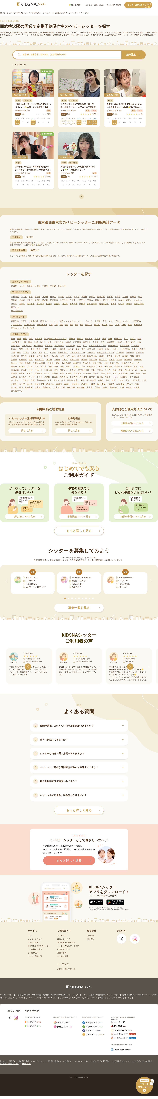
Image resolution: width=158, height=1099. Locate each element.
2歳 (61, 325)
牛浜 (36, 342)
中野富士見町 (83, 370)
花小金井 (23, 377)
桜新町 (125, 356)
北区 (140, 297)
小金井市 (138, 300)
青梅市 (98, 300)
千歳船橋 (128, 366)
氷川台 (39, 377)
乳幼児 (104, 325)
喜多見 (135, 349)
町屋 (113, 380)
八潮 (122, 387)
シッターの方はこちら (140, 5)
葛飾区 (45, 300)
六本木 (37, 387)
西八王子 (87, 373)
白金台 (89, 387)
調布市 (121, 300)
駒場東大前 (92, 356)
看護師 (98, 321)
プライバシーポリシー (82, 1061)
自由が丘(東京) (39, 363)
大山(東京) (59, 346)
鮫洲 (138, 356)
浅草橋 (72, 339)
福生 (49, 380)
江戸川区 (54, 300)
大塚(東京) (27, 346)
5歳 (76, 325)
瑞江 (127, 380)
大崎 (139, 342)
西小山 (47, 373)
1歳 (56, 325)
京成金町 (120, 352)
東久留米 (64, 377)
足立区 (37, 300)
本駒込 (101, 380)
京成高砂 (140, 352)
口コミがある (28, 328)
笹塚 (132, 356)
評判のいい (16, 328)
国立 (40, 352)
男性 (104, 321)
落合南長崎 (124, 346)
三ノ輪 (30, 384)
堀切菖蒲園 (91, 380)
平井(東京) (134, 377)
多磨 (100, 366)
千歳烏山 (118, 366)
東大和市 (73, 304)
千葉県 (45, 286)
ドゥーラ (89, 321)
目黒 (93, 384)
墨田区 (61, 297)
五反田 (110, 356)
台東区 (53, 297)
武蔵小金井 (39, 384)
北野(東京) (125, 349)
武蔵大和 (85, 384)
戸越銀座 (38, 370)
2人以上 (117, 321)
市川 (126, 339)
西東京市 (15, 307)
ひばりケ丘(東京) (120, 377)
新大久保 (103, 360)
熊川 (46, 352)
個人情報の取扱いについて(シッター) (31, 1061)
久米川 (53, 352)
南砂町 (14, 384)
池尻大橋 (89, 339)
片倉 (27, 349)
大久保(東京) (129, 342)
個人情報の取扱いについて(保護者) (59, 1061)
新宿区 (37, 297)
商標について (26, 1064)
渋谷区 (110, 297)
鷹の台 (22, 366)
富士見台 (15, 380)
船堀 (63, 380)
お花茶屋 (135, 346)
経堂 (19, 352)
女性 (110, 321)
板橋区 (22, 300)
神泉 (21, 363)
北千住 (115, 349)
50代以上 (138, 325)
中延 (93, 370)
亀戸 (83, 349)
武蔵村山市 (104, 304)
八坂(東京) (120, 384)
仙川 (112, 363)
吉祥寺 (142, 349)
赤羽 (25, 339)
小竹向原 (54, 356)
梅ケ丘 (43, 342)
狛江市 (65, 304)
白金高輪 (81, 387)
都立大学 (64, 370)
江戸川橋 (77, 342)
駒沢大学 (81, 356)
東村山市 (31, 304)
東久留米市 (92, 304)
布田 (32, 380)
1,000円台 (136, 321)
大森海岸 (48, 346)
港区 (30, 297)
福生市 (57, 304)
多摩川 (69, 366)
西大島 (143, 370)
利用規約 (12, 1061)
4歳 (71, 325)
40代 (130, 325)
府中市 (106, 300)
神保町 (50, 363)
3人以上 (126, 321)
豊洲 (56, 370)
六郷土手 (29, 387)
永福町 (68, 342)
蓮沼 (138, 373)
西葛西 (22, 373)
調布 (136, 366)
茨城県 (14, 286)
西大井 (135, 370)
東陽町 (24, 370)
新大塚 (111, 360)
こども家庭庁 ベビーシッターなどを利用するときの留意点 (132, 1061)
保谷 (82, 380)
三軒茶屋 (23, 360)
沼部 (103, 373)
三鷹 (144, 380)
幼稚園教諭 (33, 321)
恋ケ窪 (24, 356)
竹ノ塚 (30, 366)
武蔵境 (59, 384)
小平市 (14, 304)
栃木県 (22, 286)
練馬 (115, 373)
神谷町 (71, 349)
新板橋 (84, 360)
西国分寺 (38, 373)
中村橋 (100, 370)
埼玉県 (37, 286)
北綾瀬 (100, 349)
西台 (62, 373)
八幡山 (14, 377)
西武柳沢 (87, 363)
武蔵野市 (81, 300)
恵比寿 (95, 342)
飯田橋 (80, 339)
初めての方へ (75, 5)
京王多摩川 (63, 352)
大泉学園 (110, 342)
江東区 (69, 297)
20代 (117, 325)
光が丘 (31, 377)
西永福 (127, 370)
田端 (62, 366)
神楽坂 (14, 349)
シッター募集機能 (95, 560)
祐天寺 (130, 384)
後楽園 (31, 356)
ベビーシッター (76, 33)
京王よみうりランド (105, 352)
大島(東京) (15, 346)
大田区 (92, 297)
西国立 (30, 373)
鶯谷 (30, 342)
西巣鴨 (55, 373)
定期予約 (15, 321)
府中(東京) (41, 380)
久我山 (26, 352)
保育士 (24, 321)
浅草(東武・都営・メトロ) (55, 339)
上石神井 (62, 349)
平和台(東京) (72, 380)
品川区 (76, 297)
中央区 (24, 297)
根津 (109, 373)
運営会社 (3, 1061)
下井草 (49, 360)
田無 (56, 366)
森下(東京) (101, 384)
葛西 (21, 349)
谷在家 (136, 387)
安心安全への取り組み (94, 5)
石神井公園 (74, 360)
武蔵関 (67, 384)
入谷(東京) (15, 342)
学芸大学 (91, 349)
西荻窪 (14, 373)
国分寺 (39, 356)
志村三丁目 (39, 360)
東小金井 (83, 377)
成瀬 (120, 370)
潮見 (30, 360)
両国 (21, 387)
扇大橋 (129, 387)
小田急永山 (113, 346)
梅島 (50, 342)
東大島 (55, 377)
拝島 (132, 373)
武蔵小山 (50, 384)
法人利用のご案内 (114, 5)
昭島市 (114, 300)
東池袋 (47, 377)
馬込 (108, 380)
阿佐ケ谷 (38, 339)
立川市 (72, 300)
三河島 (120, 380)
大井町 (119, 342)
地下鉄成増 (58, 342)
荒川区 (14, 300)
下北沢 (65, 360)
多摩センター (79, 366)
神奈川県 (62, 286)
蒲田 (38, 349)
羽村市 (129, 304)
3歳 (66, 325)
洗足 (118, 363)
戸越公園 (48, 370)
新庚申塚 (114, 387)
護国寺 (102, 356)
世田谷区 (101, 297)
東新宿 (105, 387)
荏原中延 (87, 342)
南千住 (22, 384)
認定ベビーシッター (49, 321)
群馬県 (30, 286)
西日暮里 (77, 373)
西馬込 (96, 373)
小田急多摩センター (97, 346)
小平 (62, 356)
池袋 (104, 339)
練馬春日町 (123, 373)
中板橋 (72, 370)
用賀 (137, 384)
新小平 (14, 363)
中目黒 (108, 370)
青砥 (19, 339)
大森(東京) (38, 346)
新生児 (97, 325)
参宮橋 (14, 360)
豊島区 (133, 297)
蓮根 (144, 373)
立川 (36, 366)
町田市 (129, 300)
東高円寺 (73, 377)
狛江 (68, 356)
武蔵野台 (75, 384)
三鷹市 (90, 300)
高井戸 (14, 366)
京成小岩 (130, 352)
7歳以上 (88, 325)
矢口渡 (111, 384)
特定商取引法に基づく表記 (9, 1064)
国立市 (49, 304)
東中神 (92, 377)
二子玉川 (25, 380)
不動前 (56, 380)
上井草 (45, 349)
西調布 (69, 373)
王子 (102, 342)
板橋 (110, 339)
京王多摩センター (77, 352)
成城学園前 (66, 363)
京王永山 (91, 352)
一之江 (133, 339)
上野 (24, 342)
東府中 (108, 377)
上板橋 (53, 349)
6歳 (81, 325)
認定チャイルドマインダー (71, 321)
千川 (106, 363)
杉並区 (125, 297)
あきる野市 (139, 304)
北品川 (108, 349)
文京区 (45, 297)
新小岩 (119, 360)
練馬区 (30, 300)
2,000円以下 (29, 325)
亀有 (77, 349)
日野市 (22, 304)
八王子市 (64, 300)
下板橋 (57, 360)
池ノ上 (97, 339)
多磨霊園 (108, 366)
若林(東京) (47, 387)
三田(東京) (135, 380)
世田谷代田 (97, 363)
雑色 (137, 363)
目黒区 (84, 297)
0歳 (50, 325)
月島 (141, 366)
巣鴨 (57, 363)
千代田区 (15, 297)
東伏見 (100, 377)
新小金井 (138, 360)
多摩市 (113, 304)
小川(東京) (70, 346)
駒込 (74, 356)
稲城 (139, 339)
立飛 (50, 366)
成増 (114, 370)
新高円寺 (128, 360)
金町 (32, 349)
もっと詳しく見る (83, 810)
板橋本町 (118, 339)
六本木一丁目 (59, 387)
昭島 (31, 339)
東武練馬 (15, 370)
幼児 (111, 325)
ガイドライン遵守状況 (101, 1061)
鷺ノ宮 (117, 356)
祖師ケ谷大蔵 (127, 363)
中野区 (117, 297)
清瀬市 (82, 304)
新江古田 (93, 360)
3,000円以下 (42, 325)
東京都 (53, 286)
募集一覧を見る (84, 608)
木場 (13, 352)
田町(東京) (92, 366)
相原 (13, 339)
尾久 (85, 346)
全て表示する (17, 311)
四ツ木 (14, 387)
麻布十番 (71, 387)
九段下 (33, 352)
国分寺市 (40, 304)
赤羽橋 (97, 387)
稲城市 (121, 304)
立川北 (43, 366)
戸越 (30, 370)
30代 (123, 325)
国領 (46, 356)
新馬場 (28, 363)
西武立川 (77, 363)
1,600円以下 (16, 325)
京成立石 (15, 356)
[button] (65, 598)
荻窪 (79, 346)
